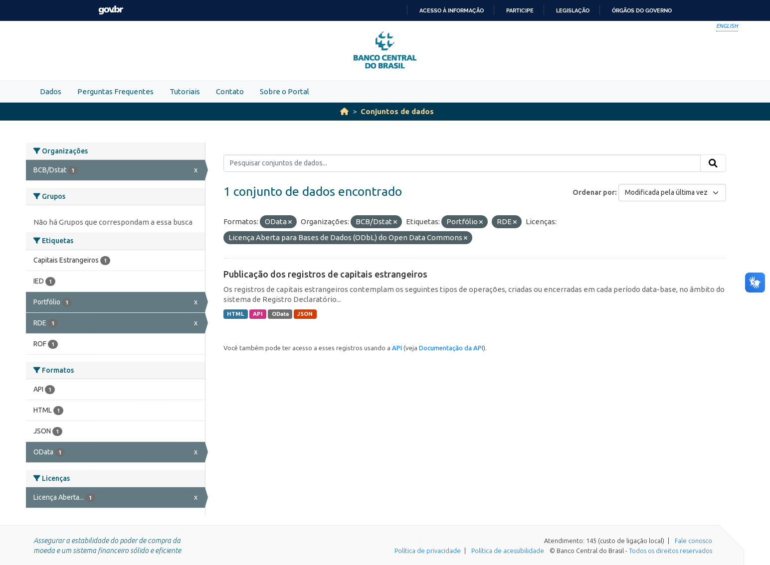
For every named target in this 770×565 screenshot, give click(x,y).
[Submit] (713, 163)
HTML (235, 314)
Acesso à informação (451, 10)
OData (280, 314)
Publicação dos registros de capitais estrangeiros (325, 274)
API (258, 314)
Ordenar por (594, 192)
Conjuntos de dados (397, 111)
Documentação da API (451, 347)
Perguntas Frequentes (115, 91)
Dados (50, 91)
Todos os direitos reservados (670, 550)
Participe (520, 10)
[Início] (344, 111)
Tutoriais (185, 91)
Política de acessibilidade (507, 550)
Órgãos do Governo (642, 10)
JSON (305, 314)
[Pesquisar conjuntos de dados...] (462, 163)
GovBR (110, 10)
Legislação (572, 10)
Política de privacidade (427, 550)
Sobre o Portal (284, 91)
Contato (230, 91)
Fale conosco (693, 540)
